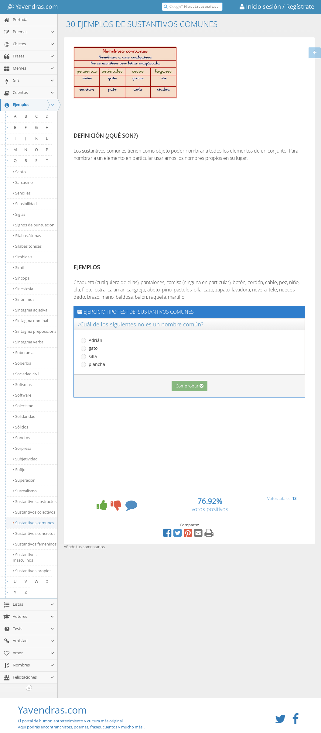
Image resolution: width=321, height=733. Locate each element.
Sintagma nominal (30, 320)
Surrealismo (25, 491)
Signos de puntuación (33, 225)
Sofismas (22, 384)
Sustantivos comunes (33, 522)
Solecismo (23, 405)
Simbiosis (22, 257)
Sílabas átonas (27, 235)
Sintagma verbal (28, 342)
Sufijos (20, 469)
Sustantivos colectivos (34, 512)
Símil (18, 267)
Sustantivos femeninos (34, 544)
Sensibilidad (25, 203)
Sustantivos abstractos (34, 501)
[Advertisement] (234, 86)
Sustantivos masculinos (24, 557)
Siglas (19, 214)
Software (22, 395)
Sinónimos (23, 299)
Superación (24, 480)
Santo (19, 171)
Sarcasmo (23, 182)
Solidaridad (24, 416)
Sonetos (21, 437)
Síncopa (21, 278)
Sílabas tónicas (27, 246)
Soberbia (22, 363)
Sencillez (21, 193)
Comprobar (189, 386)
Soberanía (23, 352)
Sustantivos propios (32, 570)
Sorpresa (22, 448)
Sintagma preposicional (35, 331)
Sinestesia (23, 288)
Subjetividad (25, 459)
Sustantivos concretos (34, 533)
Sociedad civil (26, 374)
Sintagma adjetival (30, 310)
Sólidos (20, 427)
